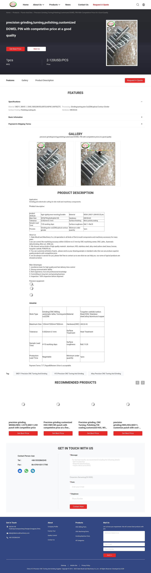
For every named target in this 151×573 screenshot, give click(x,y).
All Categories (80, 540)
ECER (122, 569)
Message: (74, 455)
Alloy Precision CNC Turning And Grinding (106, 374)
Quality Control (52, 535)
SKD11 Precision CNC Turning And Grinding (31, 374)
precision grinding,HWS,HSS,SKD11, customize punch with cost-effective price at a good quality (126, 427)
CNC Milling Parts (81, 527)
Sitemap (63, 565)
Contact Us (51, 540)
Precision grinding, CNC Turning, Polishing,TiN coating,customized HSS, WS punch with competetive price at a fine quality (92, 427)
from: (73, 482)
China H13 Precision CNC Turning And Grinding (41, 569)
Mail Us (37, 49)
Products (16, 13)
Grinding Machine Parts (83, 536)
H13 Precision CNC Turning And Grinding (69, 374)
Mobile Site (73, 565)
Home (8, 13)
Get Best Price (15, 49)
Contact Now (78, 506)
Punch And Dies (26, 13)
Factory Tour (52, 531)
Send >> (109, 555)
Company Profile (53, 526)
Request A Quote (135, 80)
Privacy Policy (86, 565)
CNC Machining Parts (82, 531)
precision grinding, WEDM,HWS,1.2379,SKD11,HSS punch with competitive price (23, 425)
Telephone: (75, 494)
